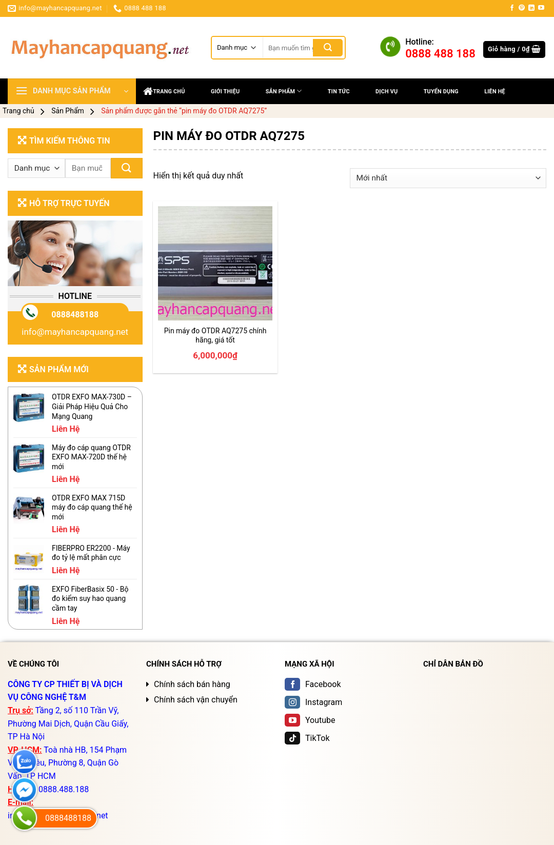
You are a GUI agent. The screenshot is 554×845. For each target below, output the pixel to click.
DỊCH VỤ (386, 91)
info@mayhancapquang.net (75, 332)
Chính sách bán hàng (192, 684)
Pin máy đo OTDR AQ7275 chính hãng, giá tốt (215, 335)
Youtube (310, 720)
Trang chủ (164, 91)
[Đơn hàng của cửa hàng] (448, 178)
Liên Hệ (494, 91)
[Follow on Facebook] (512, 8)
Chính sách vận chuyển (196, 700)
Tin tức (339, 91)
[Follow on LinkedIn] (531, 8)
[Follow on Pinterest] (522, 8)
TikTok (307, 738)
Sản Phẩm (284, 91)
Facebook (313, 684)
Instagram (313, 702)
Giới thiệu (225, 91)
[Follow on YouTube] (541, 8)
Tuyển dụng (441, 91)
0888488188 (74, 314)
